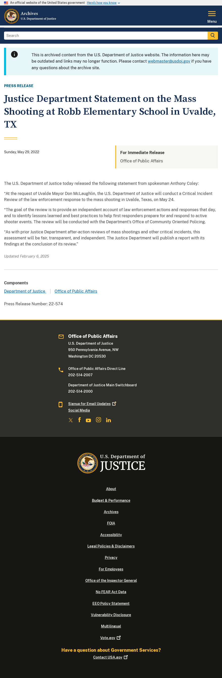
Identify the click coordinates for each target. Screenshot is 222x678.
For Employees (111, 569)
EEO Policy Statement (111, 603)
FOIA (111, 523)
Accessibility (111, 535)
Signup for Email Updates (92, 404)
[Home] (30, 22)
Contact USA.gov (111, 657)
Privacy (111, 558)
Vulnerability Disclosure (111, 615)
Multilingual (111, 626)
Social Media (79, 410)
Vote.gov (111, 638)
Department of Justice (25, 291)
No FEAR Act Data (111, 592)
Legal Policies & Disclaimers (111, 546)
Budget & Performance (111, 500)
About (111, 489)
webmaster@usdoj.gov (169, 61)
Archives (111, 512)
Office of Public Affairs (76, 291)
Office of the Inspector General (111, 581)
